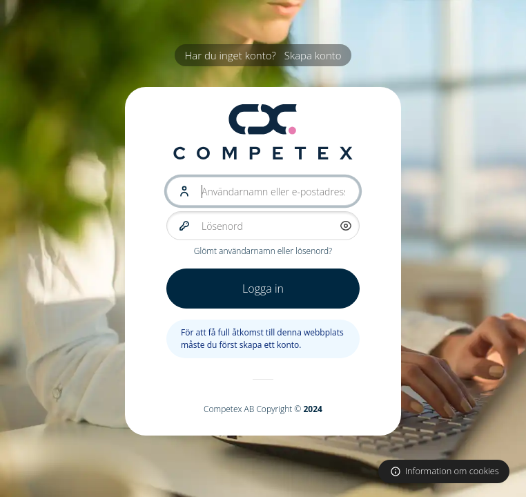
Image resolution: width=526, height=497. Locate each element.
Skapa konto (313, 55)
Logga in (263, 288)
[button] (345, 225)
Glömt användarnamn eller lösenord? (263, 251)
